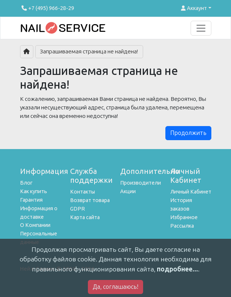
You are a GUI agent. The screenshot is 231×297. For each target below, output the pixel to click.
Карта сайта (85, 217)
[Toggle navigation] (201, 28)
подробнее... (177, 269)
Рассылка (182, 225)
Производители (140, 182)
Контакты (82, 191)
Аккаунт (194, 8)
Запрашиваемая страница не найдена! (89, 51)
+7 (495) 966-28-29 (47, 8)
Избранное (184, 217)
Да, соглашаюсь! (115, 286)
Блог (26, 182)
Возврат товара (90, 200)
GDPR (77, 208)
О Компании (35, 225)
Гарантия (31, 200)
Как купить (33, 191)
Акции (128, 191)
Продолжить (188, 132)
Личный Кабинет (190, 191)
